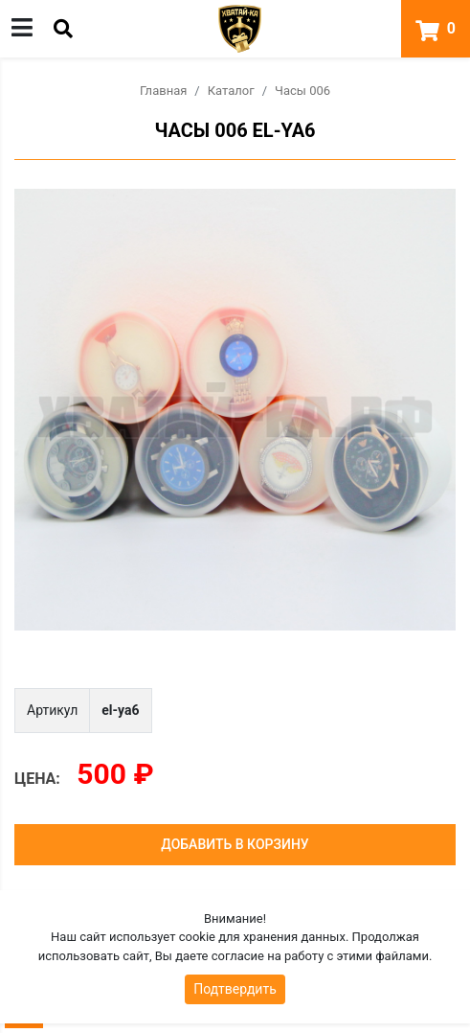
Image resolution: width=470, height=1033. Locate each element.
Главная (163, 90)
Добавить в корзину (234, 844)
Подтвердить (235, 989)
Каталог (231, 90)
